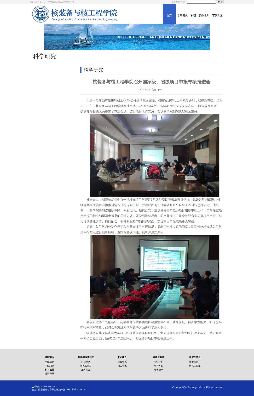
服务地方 (85, 369)
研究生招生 (195, 366)
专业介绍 (158, 362)
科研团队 (85, 362)
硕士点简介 (195, 362)
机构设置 (49, 369)
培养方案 (158, 366)
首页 (169, 15)
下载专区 (217, 15)
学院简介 (49, 362)
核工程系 (122, 366)
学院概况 (182, 15)
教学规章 (158, 369)
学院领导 (49, 366)
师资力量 (49, 373)
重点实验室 (86, 366)
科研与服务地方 (200, 15)
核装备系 (122, 362)
